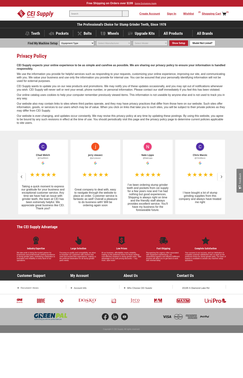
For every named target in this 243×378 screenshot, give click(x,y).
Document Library (30, 288)
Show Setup (178, 43)
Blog (129, 300)
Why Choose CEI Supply (139, 288)
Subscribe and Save (137, 306)
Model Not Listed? (202, 43)
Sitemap (25, 330)
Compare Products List (85, 318)
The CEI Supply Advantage (37, 226)
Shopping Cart (81, 306)
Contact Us (187, 311)
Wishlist (78, 312)
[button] (21, 177)
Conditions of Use (30, 324)
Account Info (80, 288)
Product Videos (28, 294)
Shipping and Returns (31, 306)
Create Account (149, 13)
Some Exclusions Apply (146, 3)
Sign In (171, 13)
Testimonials (133, 294)
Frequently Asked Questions (35, 300)
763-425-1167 (207, 299)
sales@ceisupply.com (193, 305)
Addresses (79, 300)
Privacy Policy (28, 318)
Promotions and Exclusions (34, 312)
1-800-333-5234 (190, 299)
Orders (77, 294)
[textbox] (96, 13)
